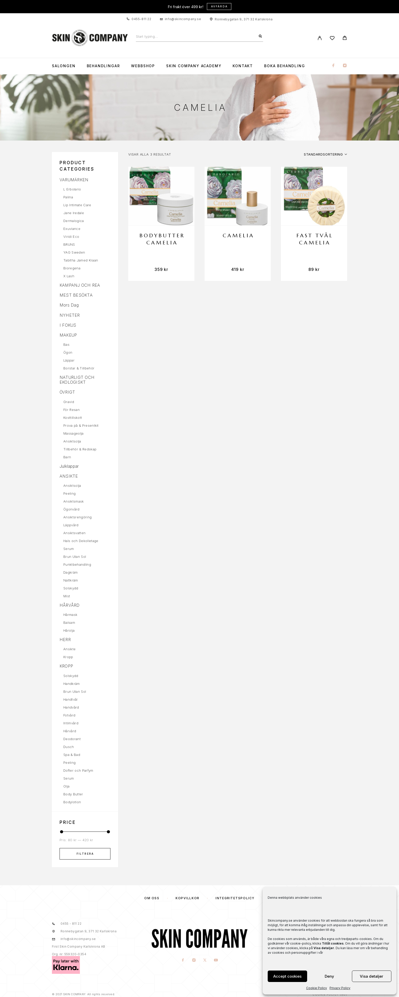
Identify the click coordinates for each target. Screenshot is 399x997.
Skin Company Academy (193, 66)
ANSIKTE (69, 476)
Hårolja (69, 630)
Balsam (69, 622)
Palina (68, 197)
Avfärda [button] (219, 6)
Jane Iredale (73, 213)
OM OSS (151, 898)
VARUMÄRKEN (74, 179)
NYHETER (70, 315)
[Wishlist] (332, 39)
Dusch (68, 747)
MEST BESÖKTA (76, 295)
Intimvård (70, 723)
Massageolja (73, 433)
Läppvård (71, 525)
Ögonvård (71, 509)
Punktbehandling (77, 564)
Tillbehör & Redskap (79, 449)
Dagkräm (70, 572)
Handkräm (71, 684)
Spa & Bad (71, 755)
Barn (67, 457)
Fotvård (69, 715)
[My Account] (320, 38)
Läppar (69, 360)
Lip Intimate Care (77, 205)
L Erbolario (72, 189)
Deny (329, 976)
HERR (65, 639)
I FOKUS (68, 325)
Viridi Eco (71, 236)
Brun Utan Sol (74, 557)
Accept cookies (287, 976)
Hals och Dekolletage (80, 541)
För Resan (71, 410)
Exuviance (71, 229)
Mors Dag (69, 305)
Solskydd (70, 588)
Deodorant (72, 739)
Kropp (68, 657)
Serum (68, 549)
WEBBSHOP (143, 66)
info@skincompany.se (183, 19)
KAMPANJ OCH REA (80, 285)
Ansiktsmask (73, 501)
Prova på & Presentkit (81, 425)
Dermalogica (73, 221)
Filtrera (85, 853)
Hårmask (70, 615)
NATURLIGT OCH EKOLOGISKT (77, 380)
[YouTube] (215, 960)
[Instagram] (345, 66)
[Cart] (344, 38)
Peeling (69, 493)
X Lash (68, 276)
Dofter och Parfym (78, 770)
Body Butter (73, 794)
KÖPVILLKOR (188, 898)
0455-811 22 (141, 19)
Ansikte (69, 649)
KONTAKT (243, 66)
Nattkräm (70, 580)
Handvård (71, 707)
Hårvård (69, 731)
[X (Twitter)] (205, 960)
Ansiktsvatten (74, 533)
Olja (66, 786)
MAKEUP (68, 335)
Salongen (64, 66)
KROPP (66, 666)
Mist (66, 596)
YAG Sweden (74, 252)
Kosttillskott (72, 418)
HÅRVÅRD (70, 605)
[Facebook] (333, 66)
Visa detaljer (371, 976)
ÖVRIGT (67, 392)
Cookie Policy (316, 988)
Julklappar (69, 466)
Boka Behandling (284, 66)
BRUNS (69, 244)
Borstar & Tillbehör (78, 368)
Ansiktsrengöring (77, 517)
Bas (66, 344)
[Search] (260, 36)
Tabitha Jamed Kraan (80, 260)
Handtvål (70, 699)
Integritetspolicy (235, 898)
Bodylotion (72, 802)
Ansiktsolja (72, 441)
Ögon (67, 352)
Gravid (68, 402)
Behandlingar (103, 66)
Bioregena (71, 268)
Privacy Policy (340, 988)
